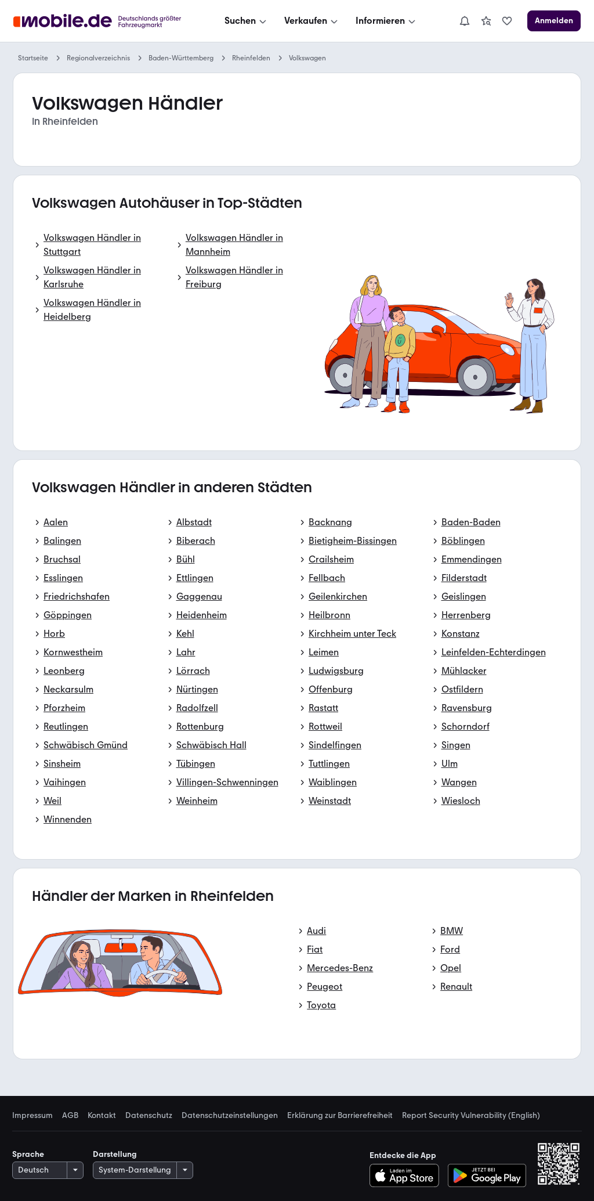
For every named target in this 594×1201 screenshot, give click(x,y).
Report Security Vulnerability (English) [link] (471, 1115)
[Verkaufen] (312, 20)
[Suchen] (246, 20)
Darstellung (115, 1154)
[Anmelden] (554, 20)
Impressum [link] (32, 1115)
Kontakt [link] (102, 1115)
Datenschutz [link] (148, 1115)
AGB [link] (70, 1115)
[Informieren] (386, 20)
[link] (486, 21)
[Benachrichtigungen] (464, 20)
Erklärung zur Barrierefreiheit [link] (340, 1115)
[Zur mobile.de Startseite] (100, 21)
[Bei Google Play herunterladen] (487, 1175)
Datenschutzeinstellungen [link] (230, 1115)
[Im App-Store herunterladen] (408, 1175)
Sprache (28, 1154)
